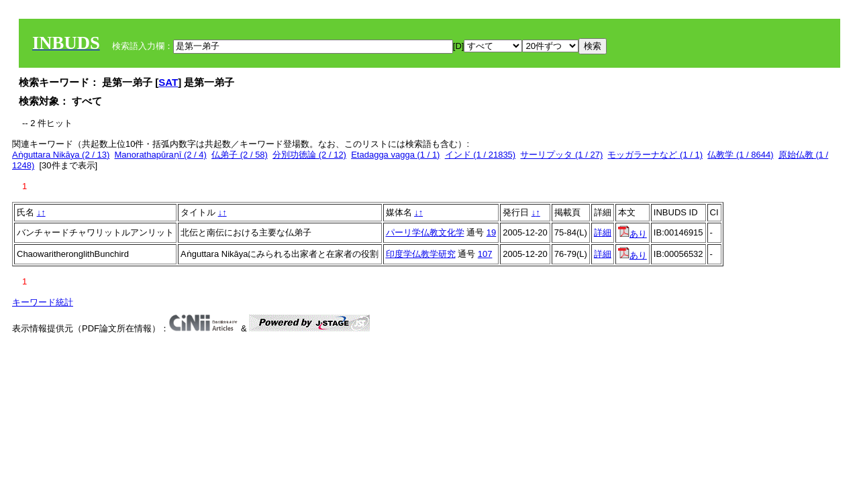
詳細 (602, 232)
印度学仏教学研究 (421, 254)
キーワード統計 (42, 302)
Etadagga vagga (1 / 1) (395, 155)
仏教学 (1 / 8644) (740, 155)
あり (632, 234)
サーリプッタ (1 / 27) (561, 155)
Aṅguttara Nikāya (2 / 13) (60, 155)
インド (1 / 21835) (480, 155)
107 (485, 254)
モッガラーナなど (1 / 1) (655, 155)
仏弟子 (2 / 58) (239, 155)
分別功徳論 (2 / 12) (309, 155)
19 (491, 232)
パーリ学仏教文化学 (425, 232)
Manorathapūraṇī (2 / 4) (161, 155)
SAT (168, 82)
